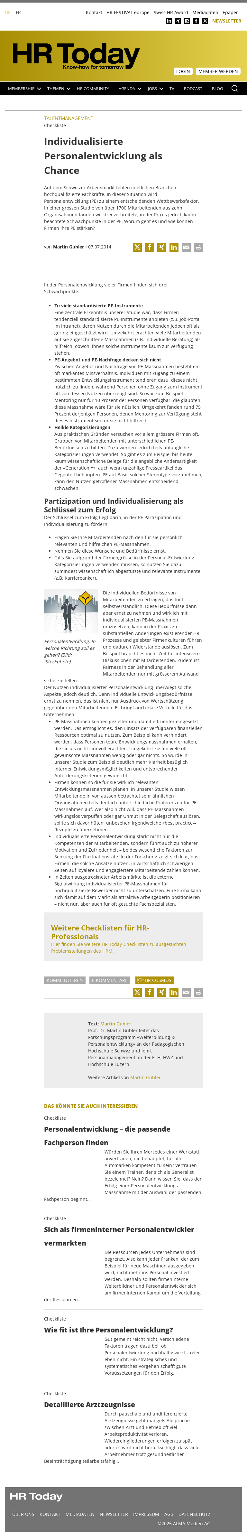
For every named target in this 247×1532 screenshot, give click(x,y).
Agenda (130, 88)
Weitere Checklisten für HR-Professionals (100, 932)
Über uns (23, 1514)
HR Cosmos (158, 980)
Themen (59, 88)
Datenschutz (194, 1514)
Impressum (146, 1514)
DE (8, 12)
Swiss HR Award (171, 12)
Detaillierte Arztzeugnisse (89, 1404)
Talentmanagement (68, 118)
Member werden (218, 71)
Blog (217, 88)
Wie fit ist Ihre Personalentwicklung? (108, 1329)
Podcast (193, 88)
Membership (24, 88)
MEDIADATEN (80, 1514)
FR (18, 12)
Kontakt (94, 12)
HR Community (93, 88)
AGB (168, 1514)
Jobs (155, 88)
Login (183, 71)
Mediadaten (205, 12)
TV (171, 88)
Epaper (230, 12)
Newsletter (226, 20)
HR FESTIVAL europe (128, 12)
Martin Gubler (68, 247)
